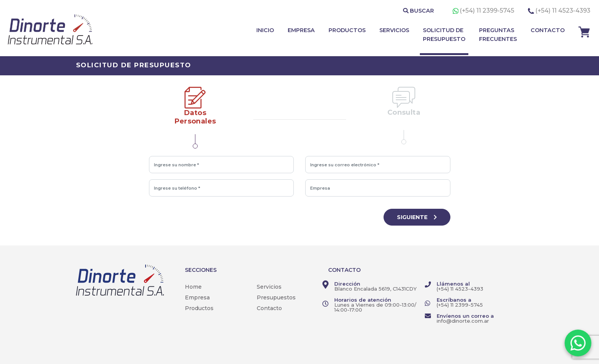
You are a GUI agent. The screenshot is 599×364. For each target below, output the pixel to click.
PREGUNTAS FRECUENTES (498, 34)
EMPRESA (301, 30)
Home (193, 286)
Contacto (269, 308)
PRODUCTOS (347, 30)
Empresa (197, 297)
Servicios (269, 286)
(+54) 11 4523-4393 (563, 10)
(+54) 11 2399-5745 (488, 10)
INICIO (265, 30)
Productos (199, 308)
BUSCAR (418, 10)
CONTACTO (548, 30)
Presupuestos (276, 297)
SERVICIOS (394, 30)
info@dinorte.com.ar (463, 321)
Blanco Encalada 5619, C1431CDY (375, 289)
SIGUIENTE (417, 217)
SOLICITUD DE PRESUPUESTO (444, 34)
